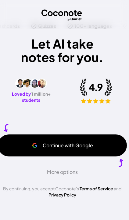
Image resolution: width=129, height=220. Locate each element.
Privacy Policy (62, 194)
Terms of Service (96, 188)
